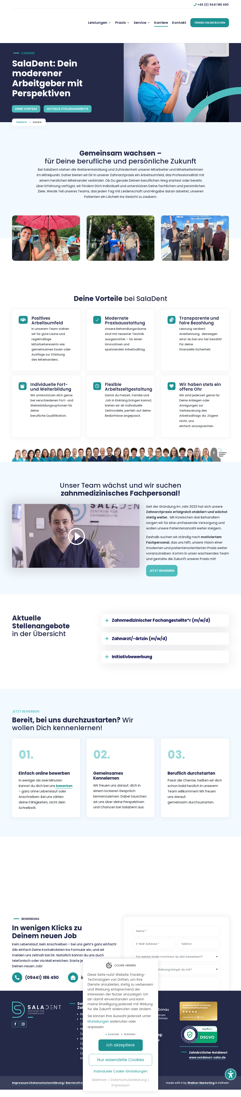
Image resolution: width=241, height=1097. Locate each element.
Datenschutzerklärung (47, 1077)
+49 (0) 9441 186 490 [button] (213, 5)
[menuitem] (99, 22)
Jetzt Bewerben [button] (161, 564)
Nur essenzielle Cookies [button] (120, 1059)
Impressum (20, 1077)
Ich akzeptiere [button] (120, 1045)
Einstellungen (98, 1021)
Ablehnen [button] (100, 1080)
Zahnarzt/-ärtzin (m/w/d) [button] (139, 632)
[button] (230, 1074)
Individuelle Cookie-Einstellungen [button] (120, 1071)
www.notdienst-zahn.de (207, 1051)
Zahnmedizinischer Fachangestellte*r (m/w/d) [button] (161, 614)
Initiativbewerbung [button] (132, 650)
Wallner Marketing (201, 1077)
